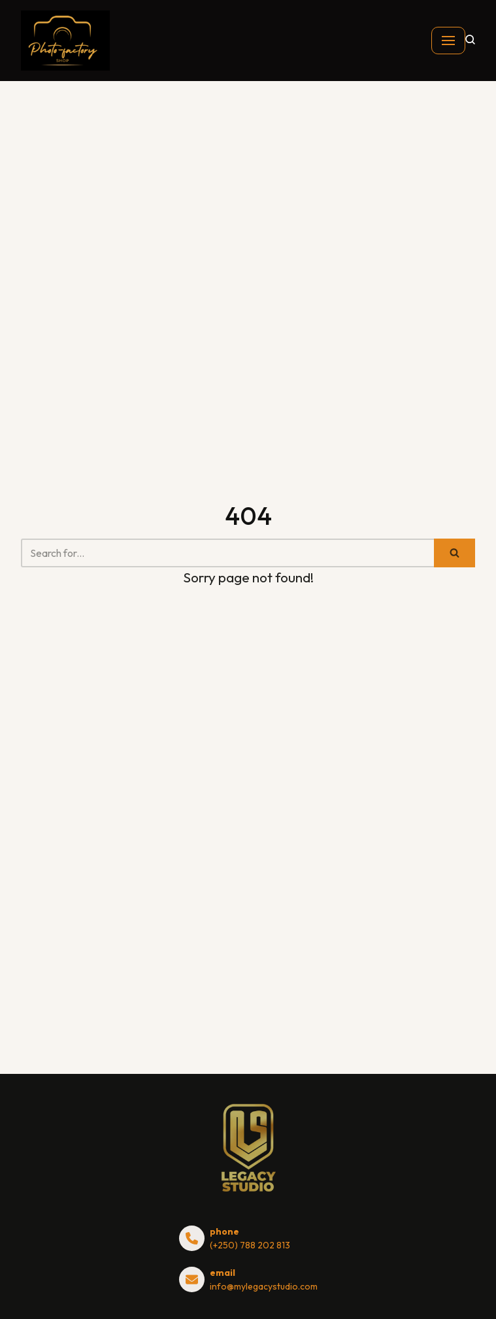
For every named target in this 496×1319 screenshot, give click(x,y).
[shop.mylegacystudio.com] (65, 40)
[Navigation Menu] (448, 40)
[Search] (227, 553)
